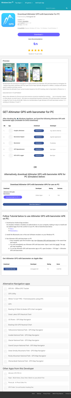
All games (29, 3)
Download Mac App (10, 269)
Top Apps (18, 3)
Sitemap (39, 393)
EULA (33, 393)
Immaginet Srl (30, 17)
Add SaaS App (39, 3)
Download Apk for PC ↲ (13, 197)
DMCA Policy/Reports (58, 393)
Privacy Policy (46, 393)
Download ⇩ (38, 34)
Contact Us (68, 393)
